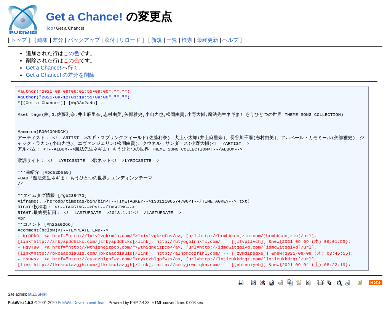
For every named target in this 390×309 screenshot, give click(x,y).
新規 (156, 40)
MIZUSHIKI (38, 294)
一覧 (171, 40)
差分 (58, 40)
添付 (109, 40)
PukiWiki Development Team (82, 303)
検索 (187, 40)
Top (49, 28)
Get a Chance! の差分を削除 (60, 75)
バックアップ (84, 40)
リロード (130, 40)
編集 (42, 40)
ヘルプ (230, 40)
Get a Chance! (84, 16)
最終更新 (207, 40)
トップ (19, 40)
